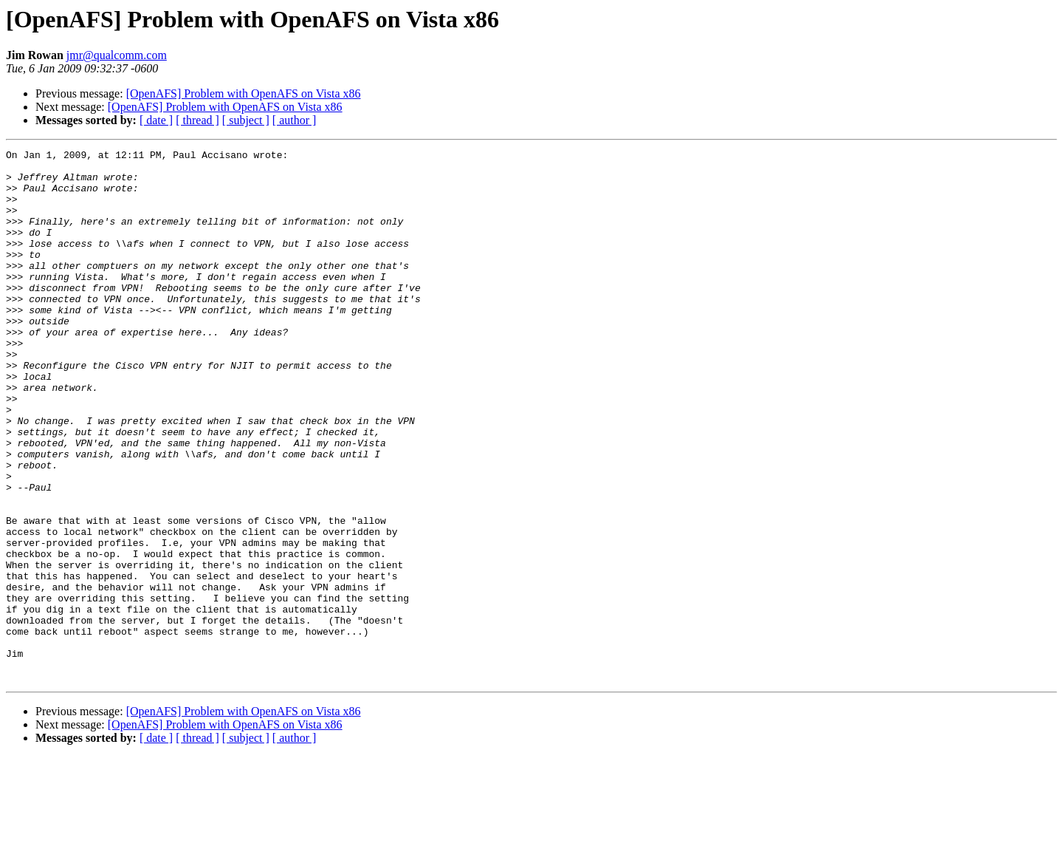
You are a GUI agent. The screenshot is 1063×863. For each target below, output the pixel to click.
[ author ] (294, 120)
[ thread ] (197, 120)
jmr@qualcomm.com (116, 55)
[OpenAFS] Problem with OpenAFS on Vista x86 (243, 93)
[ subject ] (245, 120)
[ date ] (156, 120)
